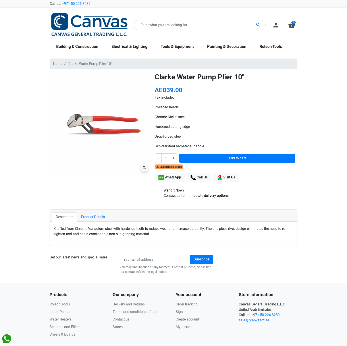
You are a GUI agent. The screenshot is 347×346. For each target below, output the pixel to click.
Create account (187, 319)
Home (57, 64)
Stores (118, 327)
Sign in (181, 312)
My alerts (183, 327)
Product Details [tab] (93, 217)
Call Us (199, 177)
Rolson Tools (60, 304)
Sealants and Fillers (65, 327)
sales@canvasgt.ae (254, 320)
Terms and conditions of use (135, 312)
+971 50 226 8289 (76, 4)
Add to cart (237, 158)
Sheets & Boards (62, 334)
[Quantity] (165, 158)
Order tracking (187, 304)
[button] (291, 25)
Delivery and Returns (129, 304)
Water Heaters (60, 319)
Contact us (121, 319)
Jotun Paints (59, 312)
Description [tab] (64, 217)
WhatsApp (169, 177)
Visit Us (226, 177)
